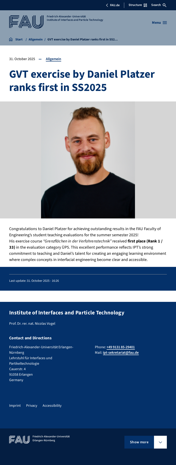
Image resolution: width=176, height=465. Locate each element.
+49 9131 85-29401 (121, 347)
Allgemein (53, 58)
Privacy (31, 405)
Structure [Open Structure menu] (138, 5)
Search (158, 5)
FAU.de (113, 5)
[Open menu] (159, 23)
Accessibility (52, 405)
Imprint (15, 405)
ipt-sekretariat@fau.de (121, 352)
